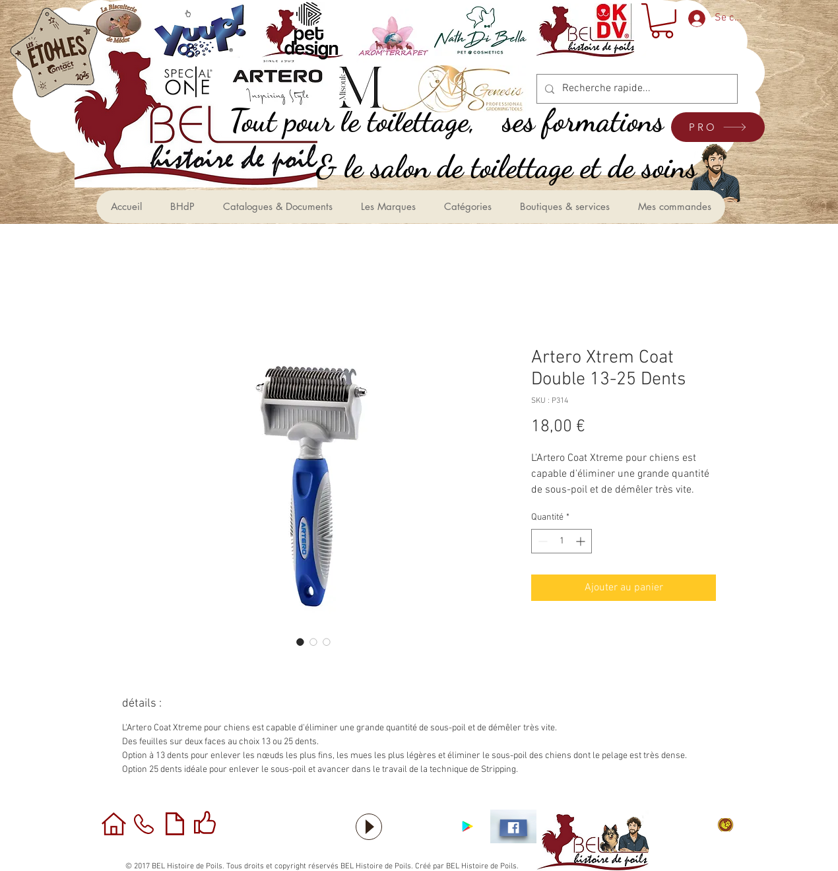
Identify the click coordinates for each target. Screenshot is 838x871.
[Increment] (581, 541)
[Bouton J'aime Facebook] (419, 826)
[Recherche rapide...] (635, 89)
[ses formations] (598, 120)
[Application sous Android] (467, 826)
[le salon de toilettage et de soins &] (521, 166)
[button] (662, 20)
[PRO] (718, 127)
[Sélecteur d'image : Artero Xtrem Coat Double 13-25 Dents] (300, 641)
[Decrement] (541, 541)
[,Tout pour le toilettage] (367, 120)
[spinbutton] (561, 541)
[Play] (368, 826)
